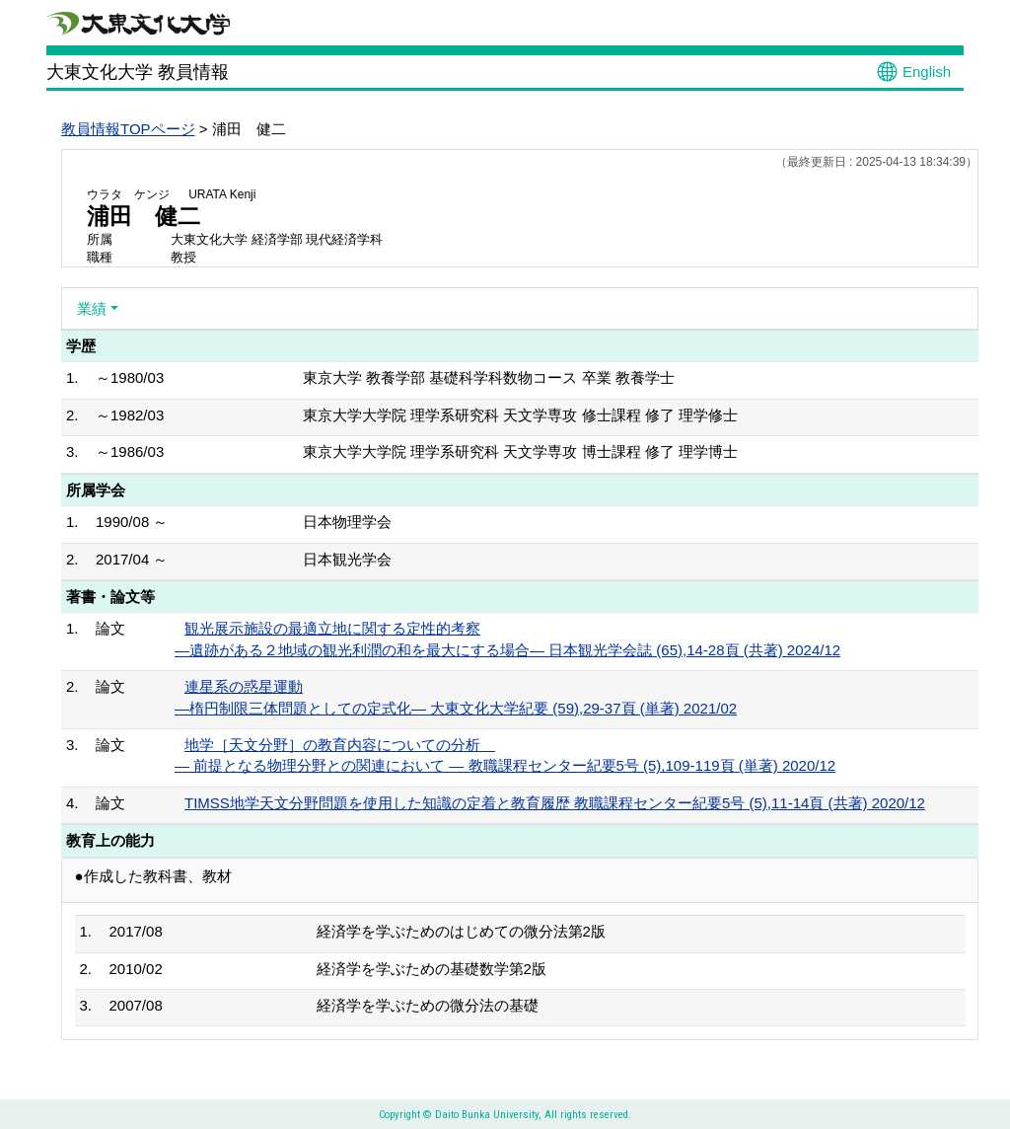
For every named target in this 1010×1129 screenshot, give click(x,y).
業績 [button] (92, 308)
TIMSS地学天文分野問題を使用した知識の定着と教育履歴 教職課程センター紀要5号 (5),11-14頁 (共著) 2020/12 (554, 802)
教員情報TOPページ (128, 128)
